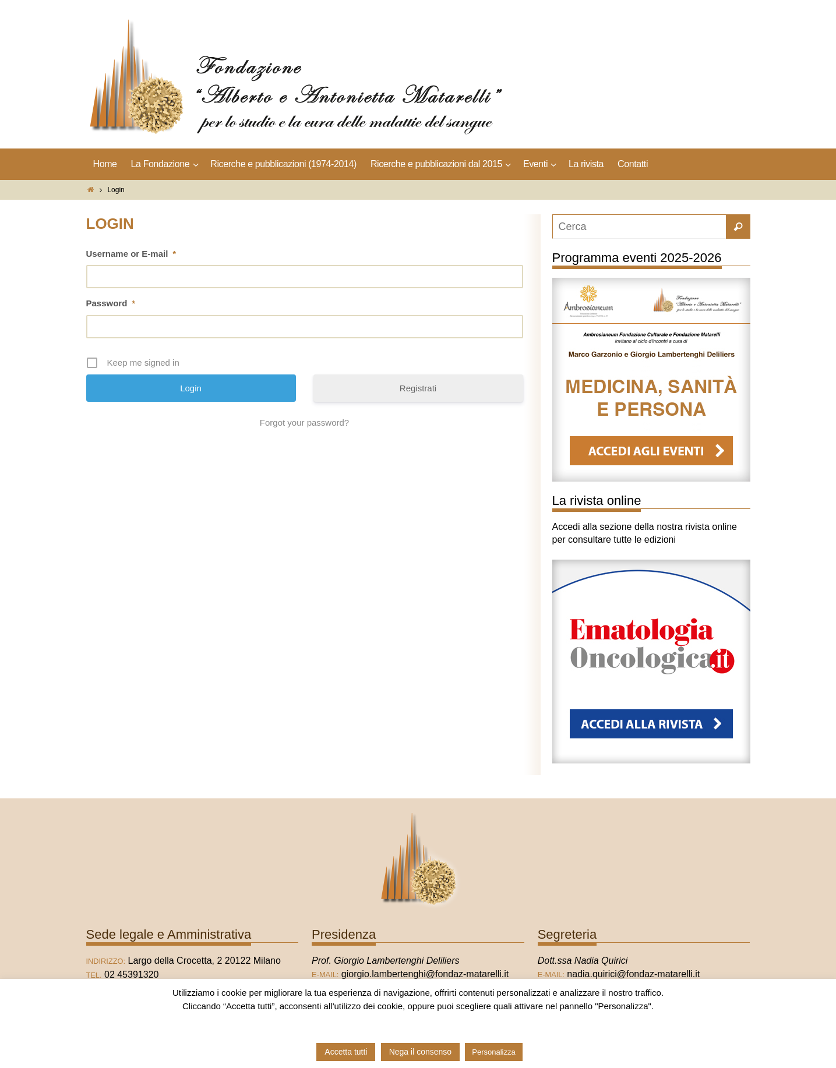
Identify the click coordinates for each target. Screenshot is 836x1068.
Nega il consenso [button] (420, 1051)
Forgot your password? (304, 422)
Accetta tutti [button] (345, 1051)
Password (110, 303)
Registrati (418, 388)
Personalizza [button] (493, 1052)
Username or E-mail (131, 254)
